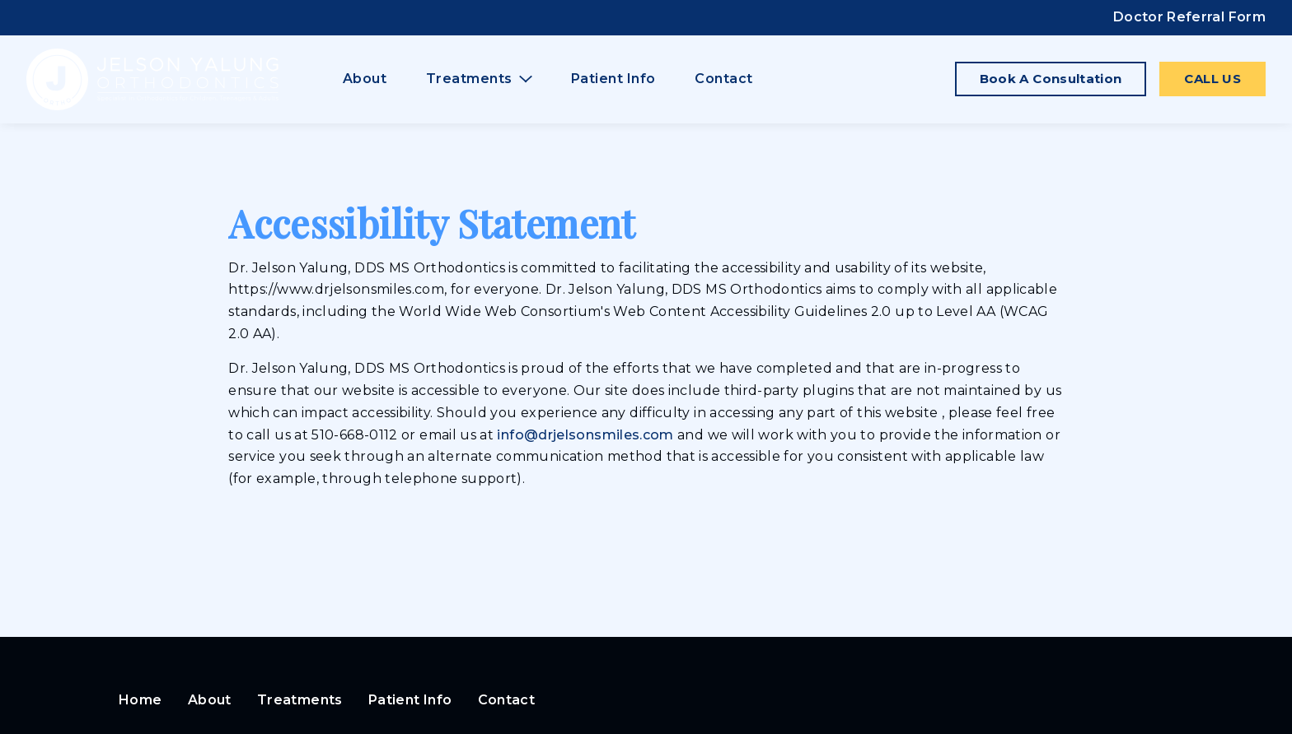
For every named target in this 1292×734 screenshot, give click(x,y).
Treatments (300, 700)
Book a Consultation (1051, 78)
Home (140, 700)
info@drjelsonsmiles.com (587, 435)
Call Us (1212, 78)
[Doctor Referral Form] (1189, 18)
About (365, 78)
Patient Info (613, 78)
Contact (724, 78)
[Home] (152, 79)
